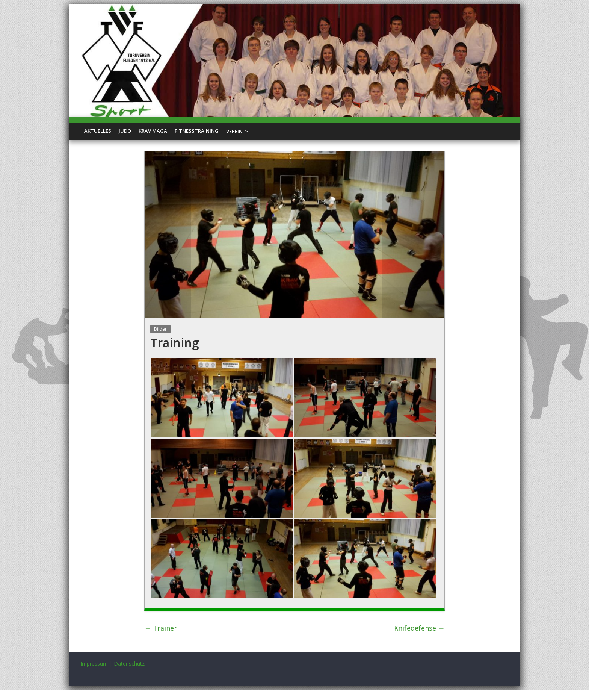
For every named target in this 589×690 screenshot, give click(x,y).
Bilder (160, 329)
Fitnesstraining (197, 130)
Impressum (94, 663)
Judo (125, 130)
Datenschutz (129, 663)
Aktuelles (97, 130)
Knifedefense (419, 627)
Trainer (160, 627)
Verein (234, 131)
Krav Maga (153, 130)
